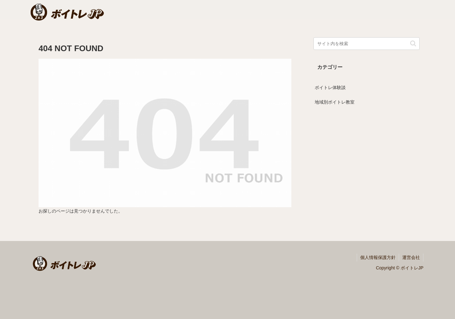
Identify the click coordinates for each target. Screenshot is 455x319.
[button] (413, 43)
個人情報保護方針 (378, 257)
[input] (366, 43)
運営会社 (411, 257)
